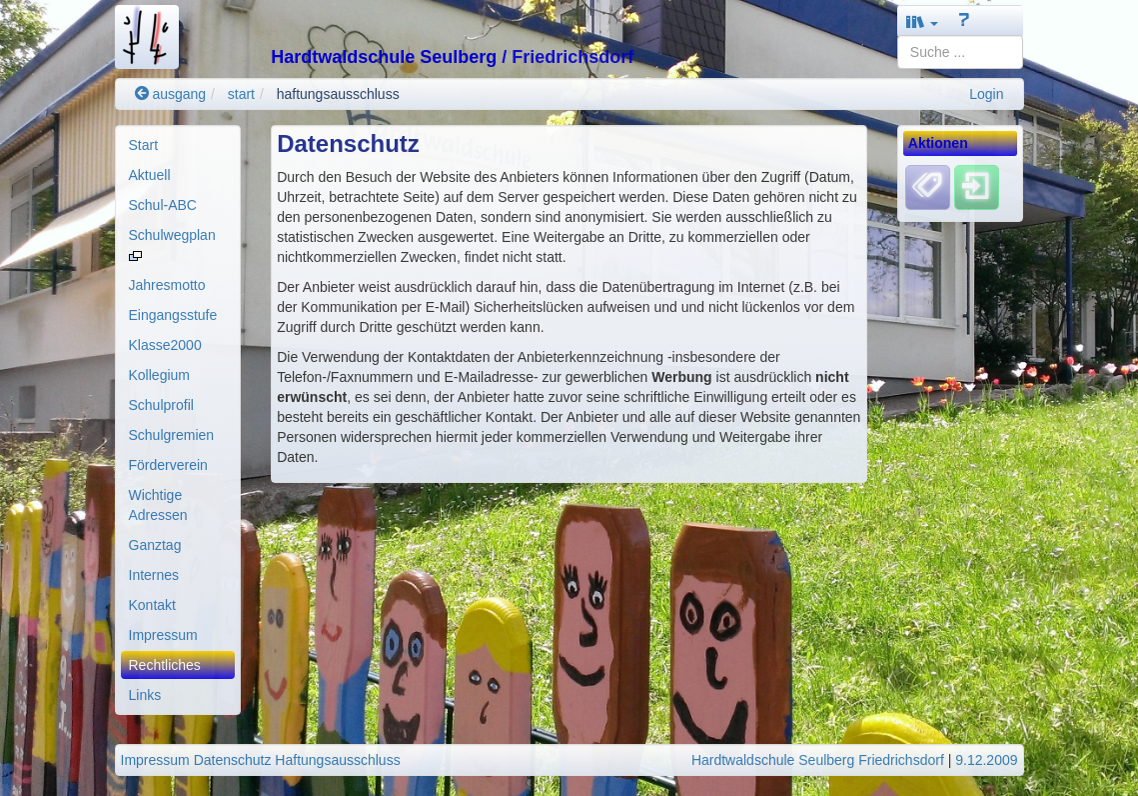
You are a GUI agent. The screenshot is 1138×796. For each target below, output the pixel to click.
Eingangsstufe (173, 315)
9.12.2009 (986, 760)
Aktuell (150, 175)
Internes (154, 575)
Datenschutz (233, 760)
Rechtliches (165, 665)
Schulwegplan (172, 244)
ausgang (171, 94)
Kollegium (159, 375)
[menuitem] (178, 145)
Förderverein (168, 465)
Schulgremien (172, 435)
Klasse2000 (165, 345)
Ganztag (155, 545)
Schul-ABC (163, 205)
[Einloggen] (976, 187)
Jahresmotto (167, 285)
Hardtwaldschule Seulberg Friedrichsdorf (817, 760)
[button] (922, 21)
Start (144, 145)
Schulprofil (161, 405)
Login (986, 94)
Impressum (163, 635)
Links (145, 695)
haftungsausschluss (338, 94)
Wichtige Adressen (158, 505)
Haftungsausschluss (337, 760)
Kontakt (152, 605)
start (241, 94)
